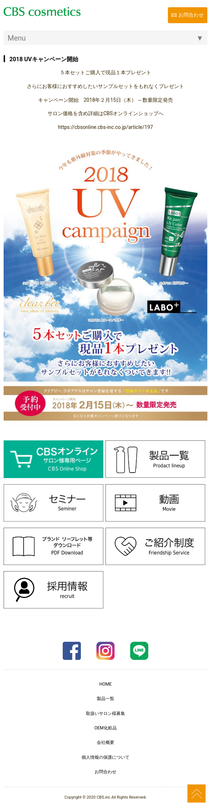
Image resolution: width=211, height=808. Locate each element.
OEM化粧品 (105, 727)
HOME (105, 684)
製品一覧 (105, 698)
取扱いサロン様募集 (105, 713)
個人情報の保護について (105, 757)
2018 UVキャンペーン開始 (43, 59)
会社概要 (105, 742)
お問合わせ (191, 15)
